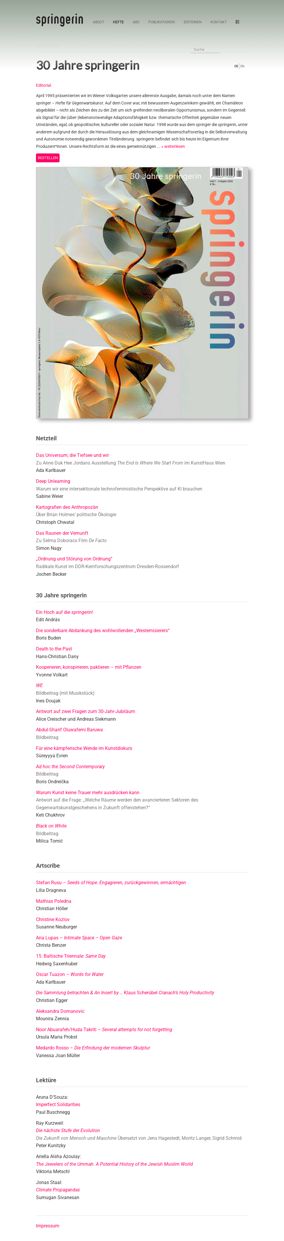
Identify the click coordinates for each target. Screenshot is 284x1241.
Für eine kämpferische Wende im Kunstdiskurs (84, 748)
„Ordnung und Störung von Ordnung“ (74, 559)
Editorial (43, 85)
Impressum (47, 1226)
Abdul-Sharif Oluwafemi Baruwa (69, 729)
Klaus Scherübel (125, 992)
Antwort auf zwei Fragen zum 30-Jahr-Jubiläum (85, 711)
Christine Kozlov (53, 919)
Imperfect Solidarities (58, 1104)
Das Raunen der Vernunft (62, 533)
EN (242, 66)
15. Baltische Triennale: (71, 956)
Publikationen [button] (161, 22)
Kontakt (219, 22)
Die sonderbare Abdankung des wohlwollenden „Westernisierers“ (103, 630)
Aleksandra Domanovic (60, 1011)
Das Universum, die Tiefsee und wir (72, 455)
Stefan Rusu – (111, 882)
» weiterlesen (173, 146)
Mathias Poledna (53, 901)
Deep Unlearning (53, 481)
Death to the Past (54, 649)
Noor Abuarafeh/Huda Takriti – (104, 1029)
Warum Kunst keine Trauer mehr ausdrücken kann (87, 792)
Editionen (193, 22)
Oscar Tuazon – (70, 974)
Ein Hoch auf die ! (64, 612)
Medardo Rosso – (93, 1048)
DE (236, 66)
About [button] (98, 22)
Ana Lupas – (79, 938)
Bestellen (48, 158)
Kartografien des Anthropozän (67, 507)
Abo (136, 22)
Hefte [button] (118, 22)
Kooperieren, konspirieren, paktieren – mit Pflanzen (88, 667)
